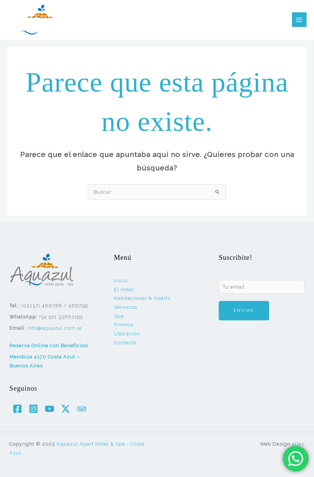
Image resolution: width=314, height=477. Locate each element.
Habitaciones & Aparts (142, 298)
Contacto (125, 342)
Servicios (125, 307)
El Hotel (124, 289)
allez (298, 444)
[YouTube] (49, 409)
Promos (123, 324)
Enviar (244, 310)
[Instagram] (33, 409)
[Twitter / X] (66, 409)
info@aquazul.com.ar (54, 328)
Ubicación (127, 333)
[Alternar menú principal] (299, 19)
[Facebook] (17, 409)
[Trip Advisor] (82, 409)
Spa (119, 316)
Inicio (121, 280)
